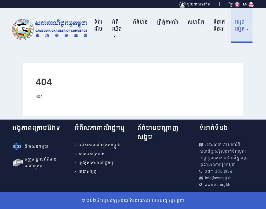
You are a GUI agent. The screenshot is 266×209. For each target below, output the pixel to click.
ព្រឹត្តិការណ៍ (167, 22)
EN (248, 4)
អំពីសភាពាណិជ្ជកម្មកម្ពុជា (99, 145)
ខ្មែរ (234, 4)
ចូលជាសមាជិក (194, 4)
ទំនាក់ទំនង (219, 25)
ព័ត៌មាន (140, 22)
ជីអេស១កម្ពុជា (36, 146)
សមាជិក (196, 22)
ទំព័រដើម (98, 25)
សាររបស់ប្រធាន (91, 154)
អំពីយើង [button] (117, 25)
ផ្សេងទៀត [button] (240, 25)
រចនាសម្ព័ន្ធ (87, 172)
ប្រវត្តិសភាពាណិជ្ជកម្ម (95, 163)
